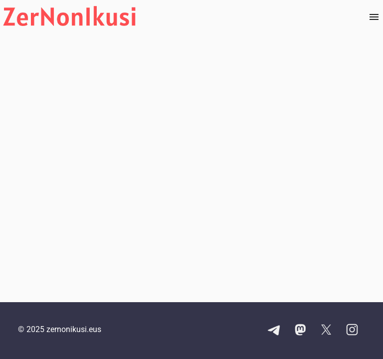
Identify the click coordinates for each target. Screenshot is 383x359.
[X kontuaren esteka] (326, 330)
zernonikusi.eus (73, 329)
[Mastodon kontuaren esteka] (300, 330)
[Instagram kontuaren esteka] (352, 330)
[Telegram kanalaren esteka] (274, 330)
